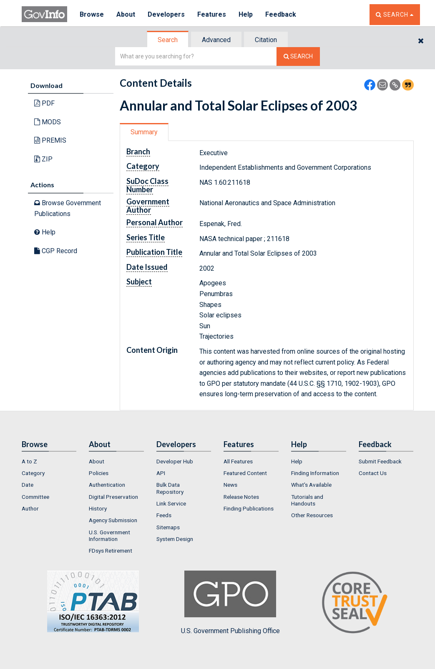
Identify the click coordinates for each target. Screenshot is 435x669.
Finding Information (315, 473)
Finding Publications (249, 508)
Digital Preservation (113, 496)
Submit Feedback (380, 461)
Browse (92, 14)
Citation (266, 40)
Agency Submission (113, 520)
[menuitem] (49, 461)
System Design (174, 539)
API (160, 473)
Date (27, 484)
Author (30, 508)
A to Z (29, 461)
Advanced (216, 40)
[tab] (168, 40)
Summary (144, 132)
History (98, 508)
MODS (47, 122)
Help (246, 14)
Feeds (163, 515)
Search (168, 40)
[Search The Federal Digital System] (298, 56)
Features (211, 14)
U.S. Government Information (109, 535)
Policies (98, 473)
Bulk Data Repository (170, 488)
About (125, 14)
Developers (166, 14)
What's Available (311, 484)
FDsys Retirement (110, 550)
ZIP (43, 159)
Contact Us (373, 473)
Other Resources (312, 515)
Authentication (107, 484)
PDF (44, 103)
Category (33, 473)
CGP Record (55, 251)
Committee (35, 496)
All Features (238, 461)
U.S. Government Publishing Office (230, 603)
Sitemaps (168, 527)
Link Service (171, 503)
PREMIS (50, 140)
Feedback (280, 14)
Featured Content (245, 473)
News (230, 484)
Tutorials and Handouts (307, 500)
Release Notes (241, 496)
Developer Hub (174, 461)
